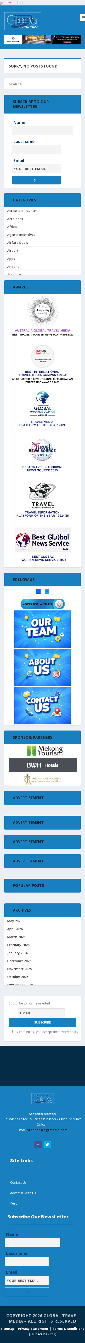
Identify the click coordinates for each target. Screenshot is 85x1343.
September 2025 (20, 984)
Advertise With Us (23, 1193)
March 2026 (16, 937)
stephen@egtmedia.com (47, 1130)
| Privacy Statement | (33, 1328)
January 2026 (17, 953)
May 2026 (14, 921)
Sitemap (8, 1328)
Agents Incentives (21, 234)
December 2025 (19, 961)
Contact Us (18, 1182)
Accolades (15, 219)
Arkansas (14, 274)
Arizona (13, 266)
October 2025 (17, 977)
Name (19, 122)
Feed (13, 1203)
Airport (13, 250)
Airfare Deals (17, 242)
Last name (24, 141)
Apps (11, 259)
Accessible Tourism (22, 210)
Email (18, 160)
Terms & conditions (68, 1328)
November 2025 (19, 969)
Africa (12, 227)
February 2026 (18, 945)
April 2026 (15, 929)
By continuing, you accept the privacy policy (44, 1032)
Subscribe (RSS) (44, 1334)
